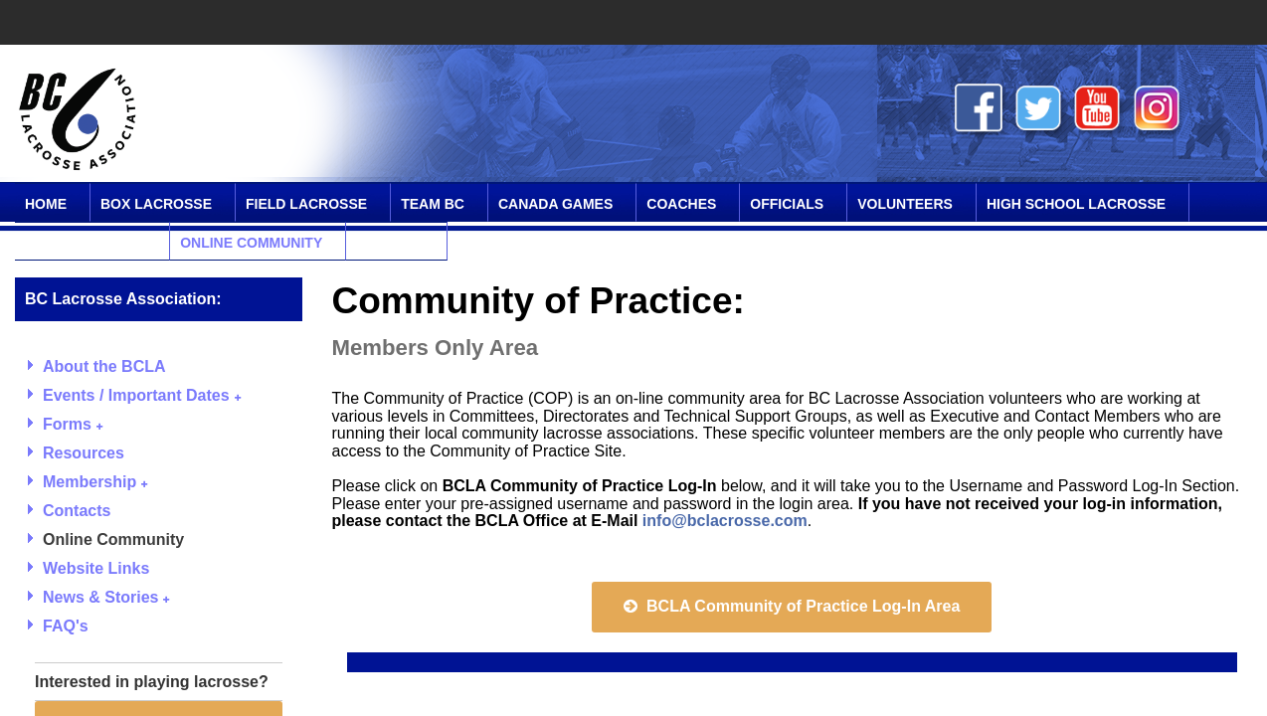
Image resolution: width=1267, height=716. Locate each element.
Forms (72, 424)
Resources (83, 453)
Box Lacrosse (156, 204)
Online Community (251, 243)
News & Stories (106, 597)
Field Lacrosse (306, 204)
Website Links (96, 568)
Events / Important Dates (142, 395)
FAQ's (66, 626)
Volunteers (905, 204)
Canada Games (555, 204)
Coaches (681, 204)
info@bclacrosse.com (725, 520)
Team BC (432, 204)
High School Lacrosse (1076, 204)
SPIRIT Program (85, 243)
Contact (389, 243)
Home (46, 204)
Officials (786, 204)
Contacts (76, 510)
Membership (95, 481)
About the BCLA (104, 366)
